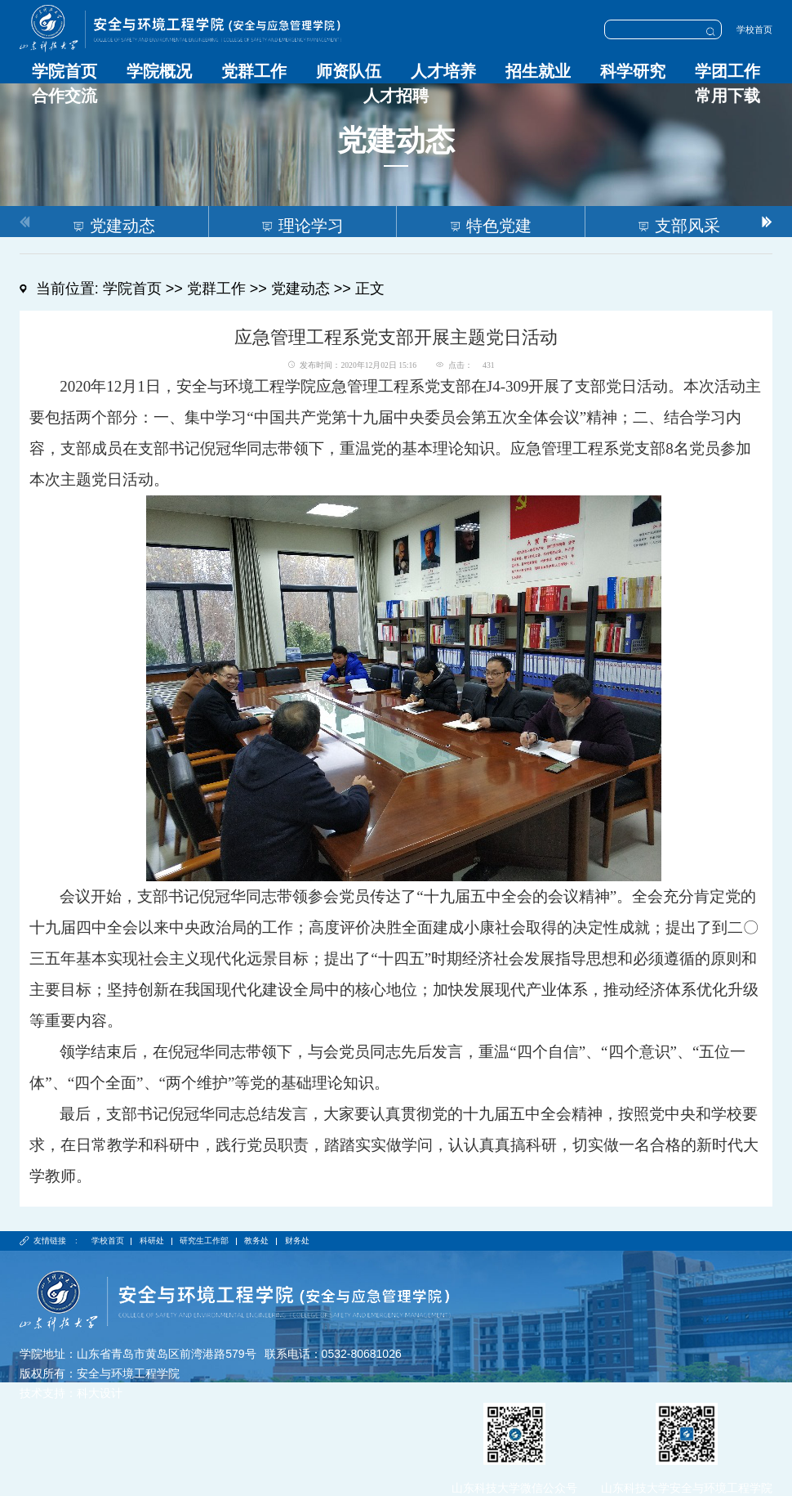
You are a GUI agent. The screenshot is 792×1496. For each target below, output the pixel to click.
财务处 (297, 1240)
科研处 (152, 1240)
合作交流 (64, 96)
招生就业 (538, 71)
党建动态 (300, 288)
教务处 (256, 1240)
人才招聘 (396, 96)
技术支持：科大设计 (71, 1393)
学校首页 (754, 29)
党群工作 (254, 71)
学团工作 (727, 71)
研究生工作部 (204, 1240)
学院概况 (159, 71)
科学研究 (632, 71)
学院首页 (64, 71)
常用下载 (727, 96)
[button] (767, 221)
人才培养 (443, 71)
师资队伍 (348, 71)
